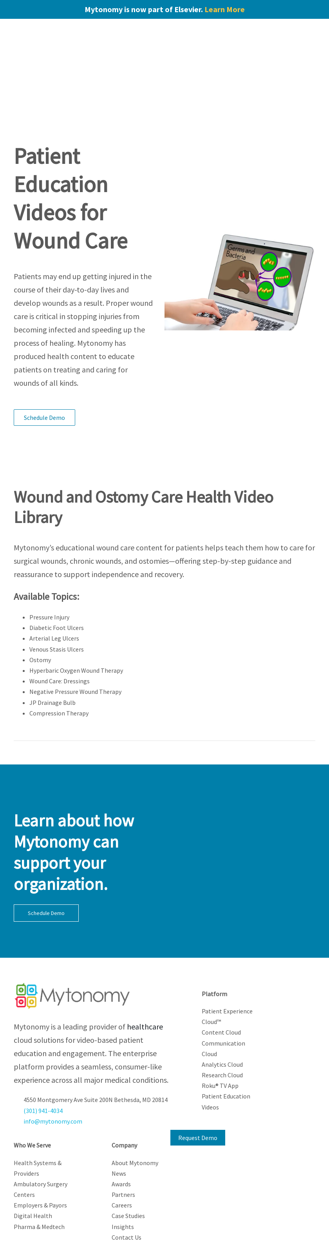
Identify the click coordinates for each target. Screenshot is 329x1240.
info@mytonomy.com (53, 1066)
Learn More (224, 9)
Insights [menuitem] (123, 1172)
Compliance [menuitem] (164, 1228)
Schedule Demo (44, 363)
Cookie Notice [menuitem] (184, 1218)
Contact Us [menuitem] (126, 1182)
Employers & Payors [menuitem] (40, 1150)
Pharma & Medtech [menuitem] (39, 1172)
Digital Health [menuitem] (33, 1161)
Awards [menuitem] (121, 1129)
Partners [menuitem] (123, 1140)
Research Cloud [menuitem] (222, 1020)
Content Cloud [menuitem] (221, 977)
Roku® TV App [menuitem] (220, 1031)
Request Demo (197, 1083)
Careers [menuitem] (122, 1150)
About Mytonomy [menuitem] (135, 1108)
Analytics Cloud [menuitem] (222, 1009)
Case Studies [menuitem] (128, 1161)
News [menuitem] (119, 1118)
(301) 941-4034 (43, 1056)
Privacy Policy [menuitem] (145, 1218)
